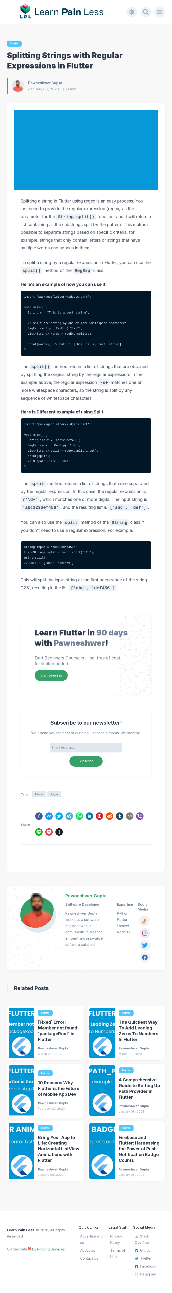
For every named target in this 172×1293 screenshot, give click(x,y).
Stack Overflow (142, 1239)
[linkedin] (89, 818)
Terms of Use (117, 1253)
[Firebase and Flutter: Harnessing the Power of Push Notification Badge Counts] (102, 1153)
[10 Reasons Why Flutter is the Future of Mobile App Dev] (21, 1093)
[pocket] (49, 834)
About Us (87, 1250)
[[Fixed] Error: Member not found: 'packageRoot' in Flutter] (21, 1035)
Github (143, 1250)
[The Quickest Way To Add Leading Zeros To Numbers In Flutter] (102, 1035)
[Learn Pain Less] (66, 12)
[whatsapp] (79, 818)
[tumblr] (119, 818)
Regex (55, 795)
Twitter (143, 1258)
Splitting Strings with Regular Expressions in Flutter (65, 60)
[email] (130, 818)
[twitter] (59, 818)
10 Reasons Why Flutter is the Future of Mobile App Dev (58, 1091)
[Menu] (159, 12)
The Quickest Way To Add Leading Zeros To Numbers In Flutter (138, 1033)
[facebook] (39, 818)
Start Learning (52, 676)
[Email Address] (86, 748)
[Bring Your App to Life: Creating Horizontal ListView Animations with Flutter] (21, 1153)
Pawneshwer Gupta (86, 896)
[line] (39, 834)
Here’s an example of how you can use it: (66, 285)
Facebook (145, 1266)
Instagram (145, 1274)
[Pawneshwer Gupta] (20, 86)
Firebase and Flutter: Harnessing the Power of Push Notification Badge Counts (139, 1151)
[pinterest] (99, 818)
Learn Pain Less (20, 1230)
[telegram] (69, 818)
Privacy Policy (116, 1239)
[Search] (145, 12)
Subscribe (86, 762)
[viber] (140, 818)
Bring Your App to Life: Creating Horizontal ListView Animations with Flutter (58, 1151)
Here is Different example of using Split (65, 412)
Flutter (14, 43)
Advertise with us (92, 1239)
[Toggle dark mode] (131, 12)
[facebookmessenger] (49, 818)
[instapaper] (59, 834)
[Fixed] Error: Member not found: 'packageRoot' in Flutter (58, 1033)
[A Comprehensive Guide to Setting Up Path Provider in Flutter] (102, 1093)
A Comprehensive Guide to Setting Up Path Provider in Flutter (139, 1091)
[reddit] (109, 818)
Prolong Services (51, 1249)
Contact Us (89, 1258)
